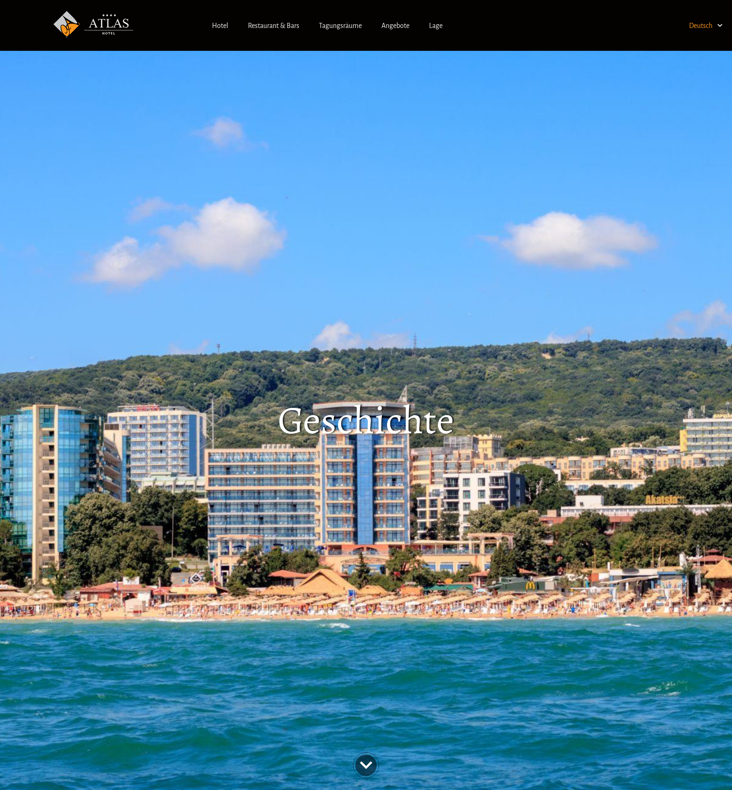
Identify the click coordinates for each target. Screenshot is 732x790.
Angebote (395, 25)
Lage (436, 25)
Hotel (220, 25)
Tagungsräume (340, 25)
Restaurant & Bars (273, 25)
